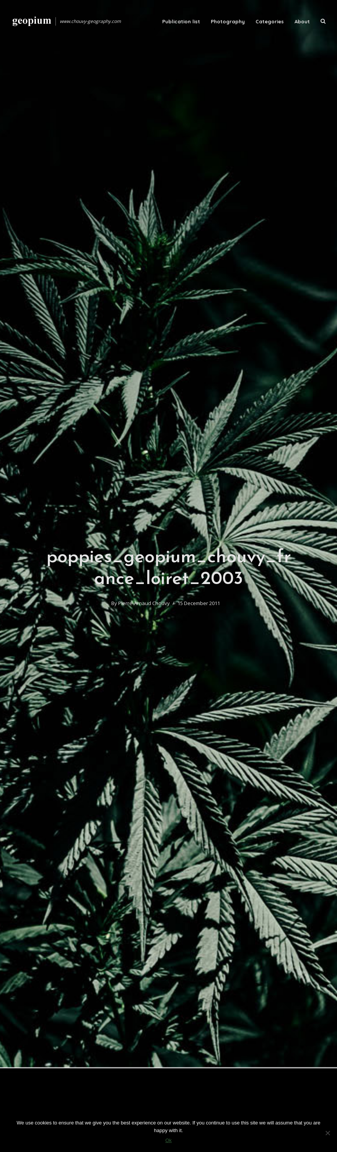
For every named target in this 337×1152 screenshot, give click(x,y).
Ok (168, 1140)
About (302, 21)
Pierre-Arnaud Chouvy (144, 603)
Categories (270, 21)
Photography (228, 21)
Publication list (181, 21)
